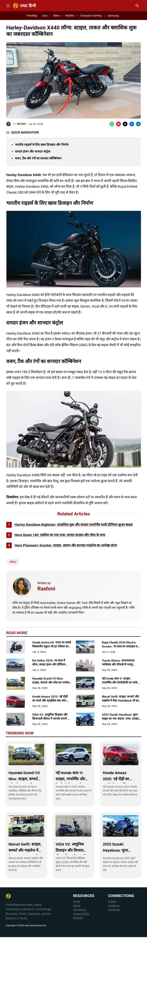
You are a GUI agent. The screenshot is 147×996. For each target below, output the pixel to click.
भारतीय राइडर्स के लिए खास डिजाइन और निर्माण (42, 144)
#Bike (12, 620)
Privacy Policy (81, 972)
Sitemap (78, 976)
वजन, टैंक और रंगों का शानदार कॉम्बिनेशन (38, 158)
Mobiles (69, 15)
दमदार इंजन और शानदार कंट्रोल (32, 151)
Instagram (114, 968)
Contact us (79, 968)
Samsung (113, 15)
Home (76, 960)
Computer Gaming (91, 15)
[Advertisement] (73, 384)
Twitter (112, 960)
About (76, 964)
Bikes (56, 15)
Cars (44, 15)
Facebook (113, 964)
